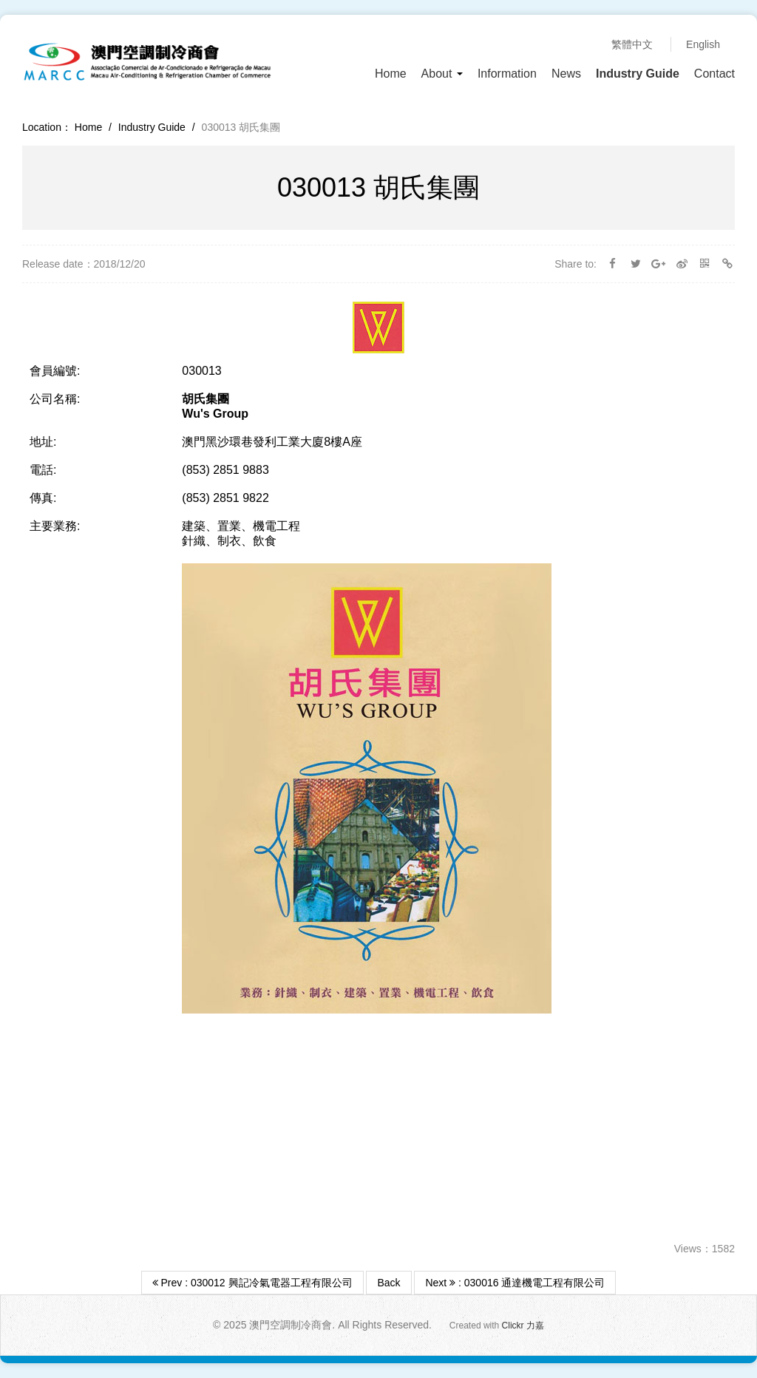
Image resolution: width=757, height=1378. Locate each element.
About (442, 73)
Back (388, 1283)
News (566, 73)
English (703, 44)
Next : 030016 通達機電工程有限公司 (515, 1283)
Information (507, 73)
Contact (714, 73)
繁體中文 (632, 44)
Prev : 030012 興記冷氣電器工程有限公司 (252, 1283)
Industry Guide (637, 73)
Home (391, 73)
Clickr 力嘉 (523, 1325)
